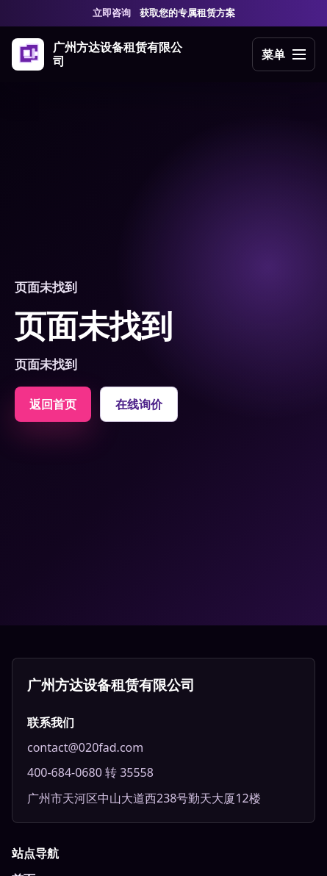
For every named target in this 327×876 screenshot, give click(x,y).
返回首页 (52, 404)
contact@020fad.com (85, 747)
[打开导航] (283, 54)
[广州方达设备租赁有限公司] (98, 54)
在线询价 (138, 404)
